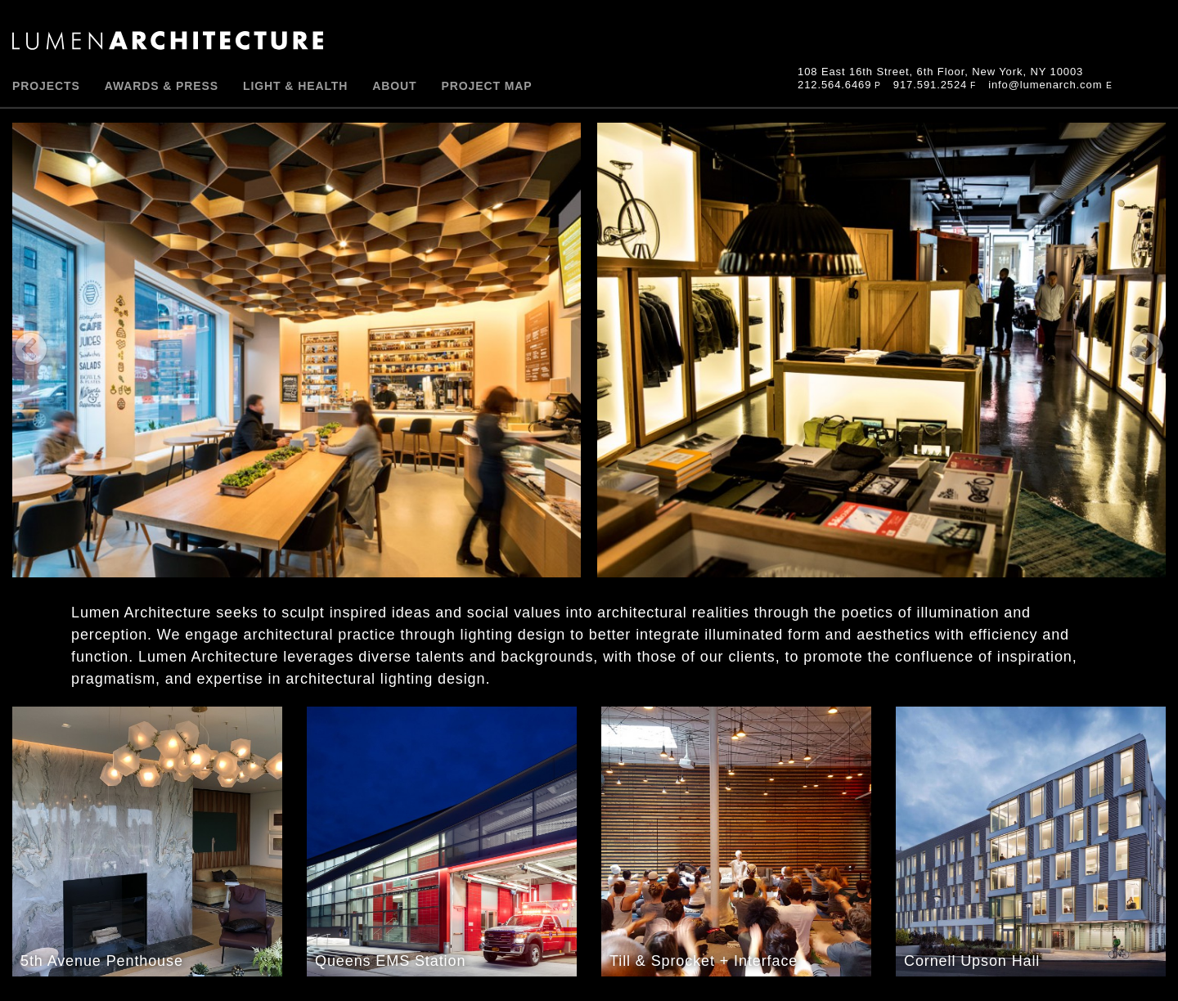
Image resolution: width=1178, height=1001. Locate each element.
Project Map (487, 85)
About (394, 85)
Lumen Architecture (167, 41)
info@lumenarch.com (1045, 85)
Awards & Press (161, 85)
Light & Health (295, 85)
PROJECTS (46, 85)
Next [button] (873, 350)
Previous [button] (304, 350)
